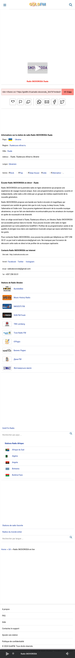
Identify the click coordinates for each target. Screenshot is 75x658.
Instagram (30, 262)
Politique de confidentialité (13, 641)
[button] (4, 4)
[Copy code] (37, 90)
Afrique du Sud (18, 450)
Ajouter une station (10, 635)
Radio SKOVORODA (29, 654)
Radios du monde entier (12, 532)
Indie (44, 173)
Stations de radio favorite (12, 525)
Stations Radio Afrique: (14, 443)
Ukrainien (12, 164)
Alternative (56, 173)
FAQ (3, 616)
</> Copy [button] (68, 92)
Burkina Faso (17, 475)
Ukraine (18, 139)
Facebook (12, 262)
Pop (21, 173)
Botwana (15, 469)
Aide (4, 622)
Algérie (15, 456)
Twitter (20, 262)
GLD (37, 4)
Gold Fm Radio (8, 428)
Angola (15, 462)
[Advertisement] (37, 33)
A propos (6, 609)
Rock (12, 173)
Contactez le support (10, 628)
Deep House (34, 173)
